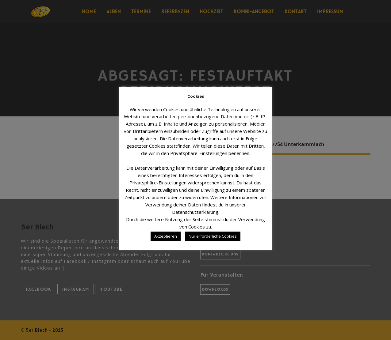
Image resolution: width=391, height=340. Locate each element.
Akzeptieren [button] (165, 236)
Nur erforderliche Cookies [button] (213, 236)
